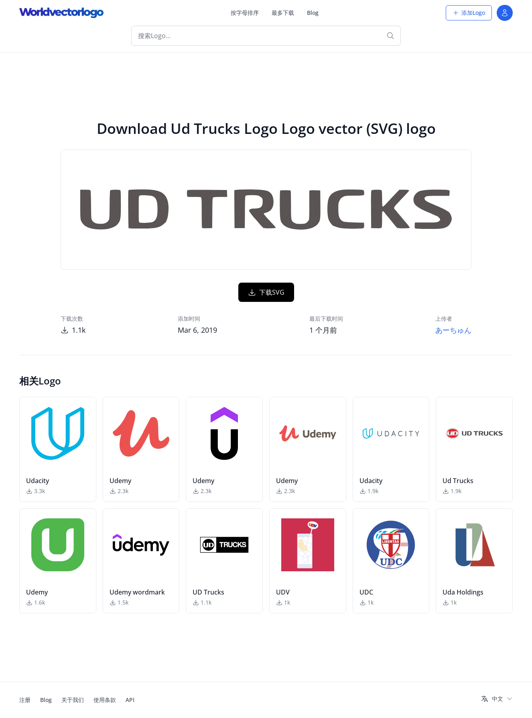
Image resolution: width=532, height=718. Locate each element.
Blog (313, 12)
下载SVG (266, 292)
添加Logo (469, 12)
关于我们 (72, 700)
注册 (24, 700)
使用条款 (104, 700)
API (130, 700)
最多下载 (283, 12)
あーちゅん (453, 330)
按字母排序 (245, 12)
